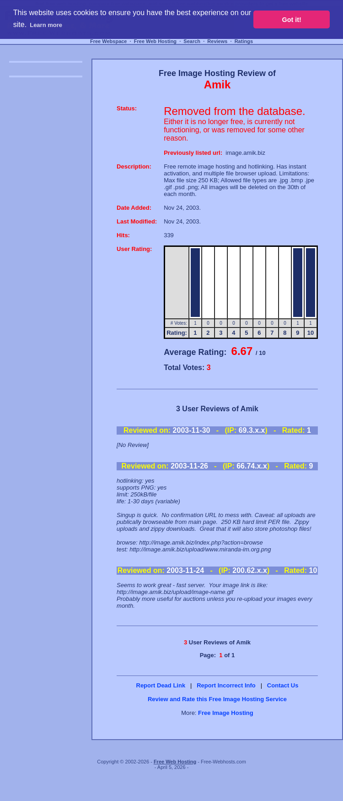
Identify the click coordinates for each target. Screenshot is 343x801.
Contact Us (283, 685)
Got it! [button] (291, 19)
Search (192, 41)
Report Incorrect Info (226, 685)
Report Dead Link (161, 685)
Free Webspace (109, 41)
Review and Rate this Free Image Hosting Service (217, 699)
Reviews (217, 41)
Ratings (243, 41)
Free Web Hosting (155, 41)
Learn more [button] (46, 25)
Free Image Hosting (225, 712)
